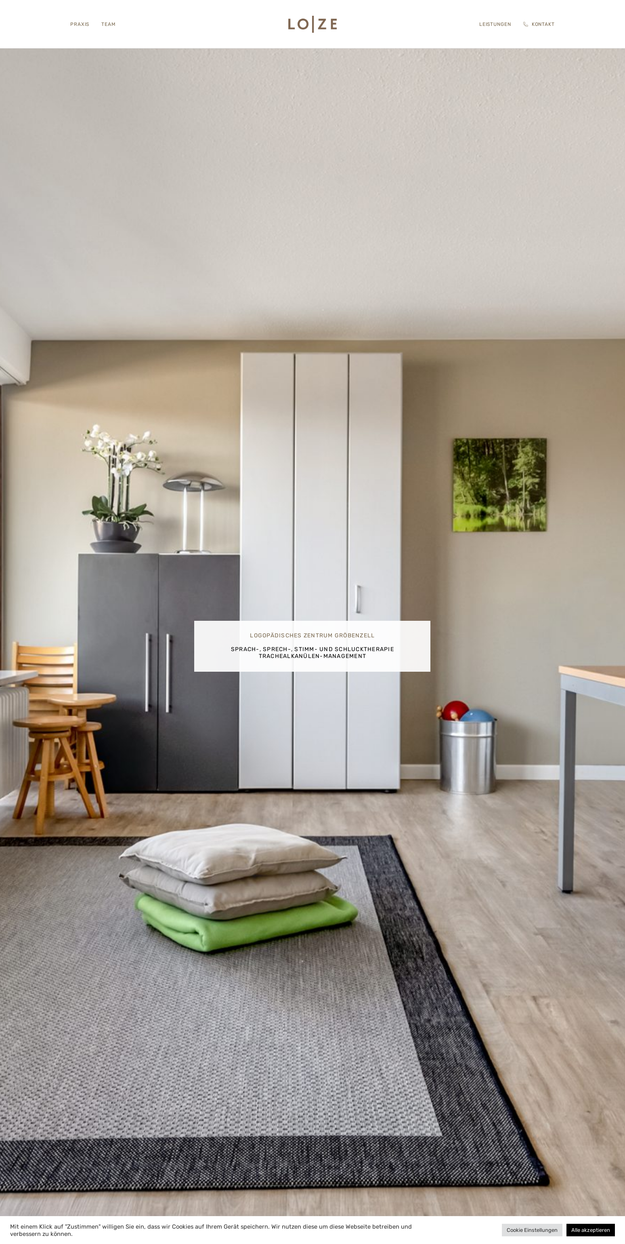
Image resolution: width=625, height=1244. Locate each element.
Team (108, 24)
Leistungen (495, 24)
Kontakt (539, 24)
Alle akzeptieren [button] (590, 1230)
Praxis (79, 24)
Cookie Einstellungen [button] (532, 1230)
